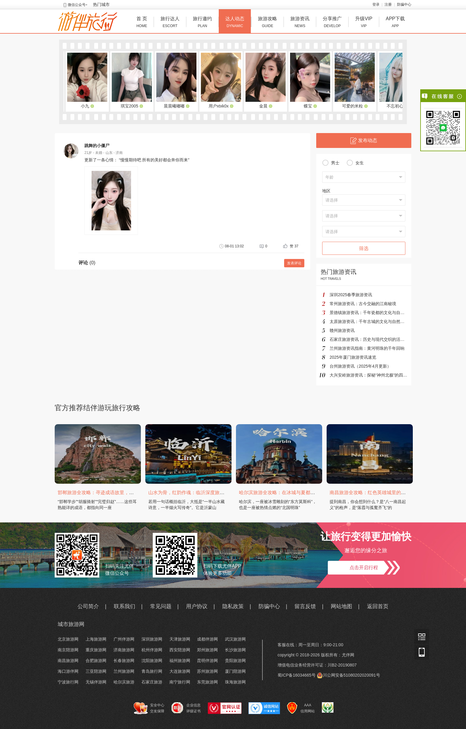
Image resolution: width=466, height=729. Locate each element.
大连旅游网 (179, 671)
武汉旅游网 (235, 639)
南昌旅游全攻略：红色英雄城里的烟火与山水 (377, 492)
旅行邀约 (202, 22)
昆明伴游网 (207, 660)
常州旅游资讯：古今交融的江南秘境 (363, 303)
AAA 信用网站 (301, 708)
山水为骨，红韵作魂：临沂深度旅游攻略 (191, 492)
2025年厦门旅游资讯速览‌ (353, 357)
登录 (376, 4)
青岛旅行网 (151, 671)
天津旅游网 (179, 639)
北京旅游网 (68, 639)
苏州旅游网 (207, 671)
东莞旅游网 (207, 682)
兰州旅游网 (124, 671)
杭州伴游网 (151, 649)
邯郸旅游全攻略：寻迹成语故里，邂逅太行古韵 (108, 492)
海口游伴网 (68, 671)
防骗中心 (404, 4)
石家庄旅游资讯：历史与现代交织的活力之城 (371, 339)
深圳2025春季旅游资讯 (351, 294)
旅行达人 (170, 22)
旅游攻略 (267, 22)
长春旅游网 (124, 660)
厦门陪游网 (235, 671)
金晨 (267, 106)
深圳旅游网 (151, 639)
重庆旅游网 (96, 649)
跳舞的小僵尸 (96, 145)
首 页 (141, 22)
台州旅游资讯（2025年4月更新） (360, 366)
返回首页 (377, 606)
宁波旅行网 (68, 682)
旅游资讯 (299, 22)
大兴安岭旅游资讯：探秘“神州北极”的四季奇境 (372, 375)
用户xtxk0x (222, 106)
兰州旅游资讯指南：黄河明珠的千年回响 (367, 348)
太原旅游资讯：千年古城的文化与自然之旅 (369, 321)
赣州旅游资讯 (342, 330)
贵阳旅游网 (235, 660)
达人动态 (234, 22)
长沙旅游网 (235, 649)
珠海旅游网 (235, 682)
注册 (388, 4)
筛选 (364, 248)
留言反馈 (305, 606)
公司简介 (88, 606)
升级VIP (363, 22)
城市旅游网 (71, 624)
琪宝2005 (133, 106)
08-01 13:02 (231, 246)
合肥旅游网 (96, 660)
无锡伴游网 (96, 682)
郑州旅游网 (207, 649)
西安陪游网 (179, 649)
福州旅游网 (179, 660)
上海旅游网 (96, 639)
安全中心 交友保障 (149, 708)
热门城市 (101, 4)
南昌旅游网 (68, 660)
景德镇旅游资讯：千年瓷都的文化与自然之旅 (371, 312)
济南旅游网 (124, 649)
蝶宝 (311, 106)
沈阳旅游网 (151, 660)
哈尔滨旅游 (124, 682)
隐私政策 (233, 606)
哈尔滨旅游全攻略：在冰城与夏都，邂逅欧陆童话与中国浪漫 (303, 492)
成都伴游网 (207, 639)
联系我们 (124, 606)
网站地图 (341, 606)
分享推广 (332, 22)
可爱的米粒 (356, 106)
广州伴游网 (124, 639)
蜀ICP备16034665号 (297, 675)
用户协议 (196, 606)
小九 (88, 106)
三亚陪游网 (96, 671)
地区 (326, 190)
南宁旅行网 (179, 682)
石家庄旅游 (151, 682)
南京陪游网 (68, 649)
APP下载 (395, 22)
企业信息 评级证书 (186, 708)
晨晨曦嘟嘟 (177, 106)
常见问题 (160, 606)
